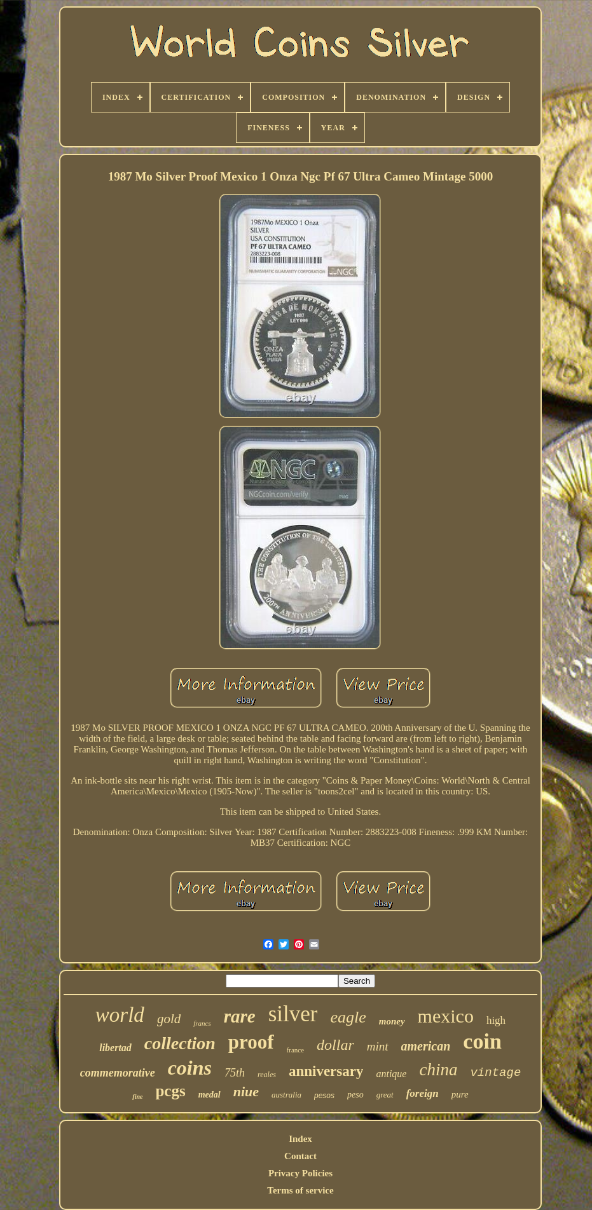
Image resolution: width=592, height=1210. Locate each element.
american (426, 1046)
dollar (335, 1045)
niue (246, 1091)
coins (190, 1067)
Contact (300, 1156)
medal (209, 1094)
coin (482, 1041)
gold (169, 1018)
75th (234, 1072)
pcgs (170, 1090)
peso (355, 1094)
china (438, 1069)
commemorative (117, 1072)
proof (251, 1042)
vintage (495, 1073)
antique (391, 1073)
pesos (324, 1095)
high (496, 1020)
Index (300, 1139)
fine (137, 1096)
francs (202, 1023)
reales (267, 1074)
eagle (348, 1017)
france (295, 1050)
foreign (422, 1093)
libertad (115, 1047)
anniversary (326, 1071)
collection (180, 1043)
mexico (446, 1015)
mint (378, 1046)
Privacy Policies (300, 1173)
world (119, 1014)
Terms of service (300, 1190)
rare (240, 1016)
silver (293, 1014)
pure (460, 1094)
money (392, 1021)
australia (286, 1094)
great (385, 1094)
